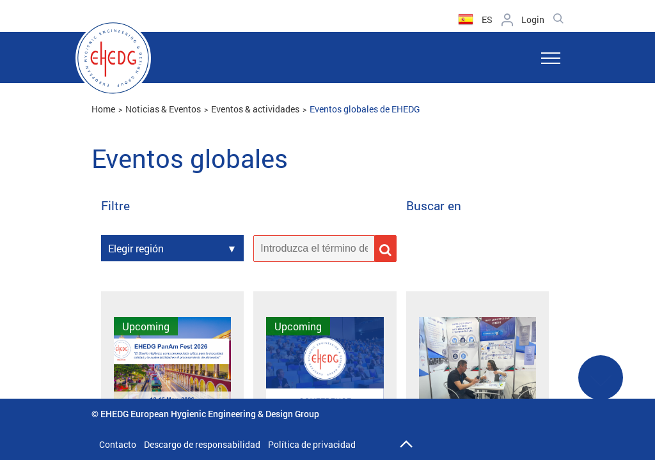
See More (600, 385)
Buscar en (433, 206)
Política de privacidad (312, 444)
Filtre (115, 206)
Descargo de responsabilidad (202, 444)
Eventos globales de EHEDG (365, 109)
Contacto (117, 444)
